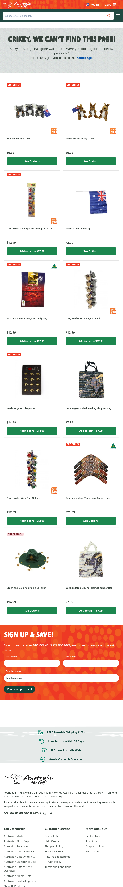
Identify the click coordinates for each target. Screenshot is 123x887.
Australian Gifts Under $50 (20, 856)
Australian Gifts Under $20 (20, 851)
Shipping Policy (54, 846)
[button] (118, 22)
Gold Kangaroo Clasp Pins (21, 408)
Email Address (13, 671)
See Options (32, 161)
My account (93, 851)
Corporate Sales (95, 846)
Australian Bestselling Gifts (20, 881)
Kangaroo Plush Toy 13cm (80, 138)
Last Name (70, 656)
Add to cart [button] (32, 251)
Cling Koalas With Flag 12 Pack (23, 498)
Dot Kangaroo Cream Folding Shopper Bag (89, 587)
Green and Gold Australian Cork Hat (26, 587)
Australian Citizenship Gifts (20, 862)
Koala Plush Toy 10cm (18, 138)
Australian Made (13, 836)
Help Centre (52, 841)
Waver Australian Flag (78, 228)
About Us (91, 841)
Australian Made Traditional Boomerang (88, 498)
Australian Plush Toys (16, 841)
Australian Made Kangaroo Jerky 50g (27, 318)
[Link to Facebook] (51, 813)
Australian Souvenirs (16, 846)
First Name (11, 656)
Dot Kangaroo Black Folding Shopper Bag (88, 408)
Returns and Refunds (57, 856)
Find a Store (93, 836)
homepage (84, 58)
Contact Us (51, 836)
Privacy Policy (53, 862)
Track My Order (54, 851)
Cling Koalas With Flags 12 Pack (83, 318)
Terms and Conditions (58, 867)
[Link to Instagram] (44, 813)
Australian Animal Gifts (17, 876)
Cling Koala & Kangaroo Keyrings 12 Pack (29, 228)
